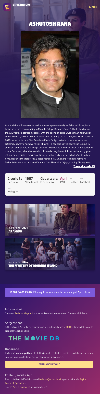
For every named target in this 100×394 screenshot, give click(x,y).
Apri (63, 178)
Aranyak (15, 231)
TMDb (69, 327)
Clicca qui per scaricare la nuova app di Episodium (50, 292)
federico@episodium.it (50, 379)
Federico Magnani (24, 313)
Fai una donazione (49, 364)
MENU (93, 7)
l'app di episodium (21, 387)
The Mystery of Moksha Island (32, 265)
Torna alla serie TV (84, 166)
